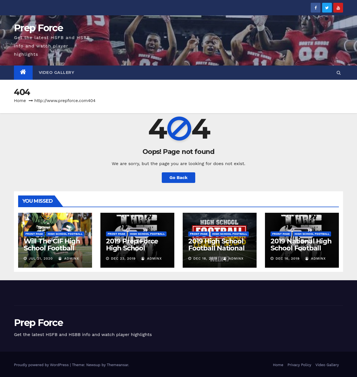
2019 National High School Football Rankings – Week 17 (301, 251)
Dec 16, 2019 (288, 258)
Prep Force (38, 28)
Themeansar (117, 365)
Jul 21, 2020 (41, 258)
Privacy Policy (299, 365)
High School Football (65, 233)
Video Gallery (56, 72)
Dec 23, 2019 (123, 258)
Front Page (34, 233)
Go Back (179, 177)
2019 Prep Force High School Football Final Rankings (132, 251)
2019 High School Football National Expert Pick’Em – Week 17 (216, 251)
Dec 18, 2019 (205, 258)
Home (20, 100)
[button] (339, 72)
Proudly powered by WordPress (42, 365)
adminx (68, 258)
